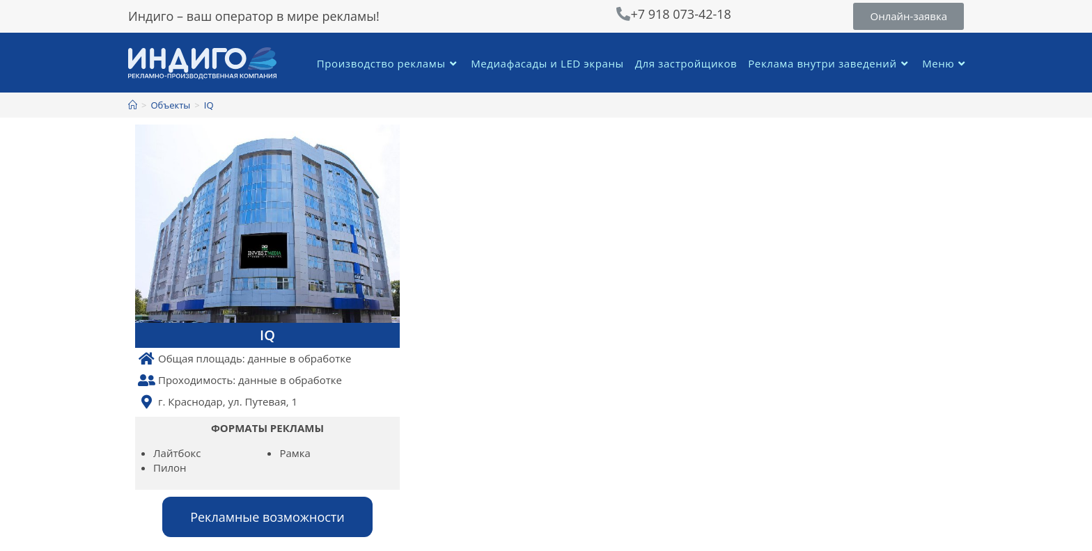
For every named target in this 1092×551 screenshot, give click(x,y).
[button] (908, 16)
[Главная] (132, 105)
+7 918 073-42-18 (680, 14)
